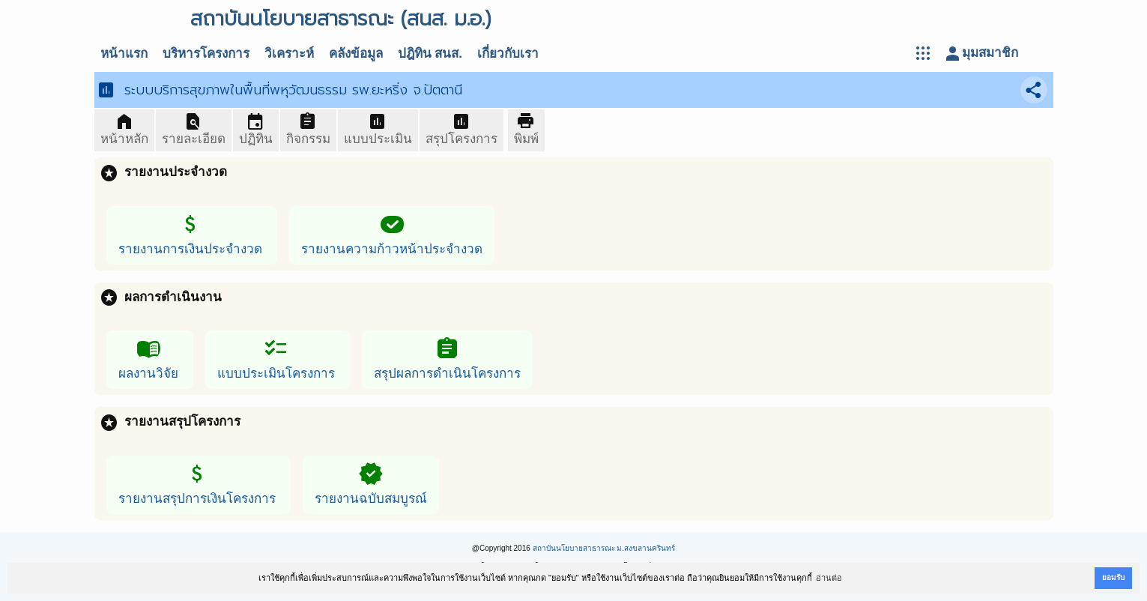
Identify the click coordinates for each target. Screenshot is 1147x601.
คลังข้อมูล (356, 53)
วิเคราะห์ (289, 53)
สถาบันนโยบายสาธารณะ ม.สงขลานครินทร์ (604, 548)
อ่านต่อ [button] (829, 577)
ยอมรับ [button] (1113, 577)
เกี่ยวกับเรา (508, 53)
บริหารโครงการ (206, 53)
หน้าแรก (124, 53)
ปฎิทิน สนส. (430, 53)
